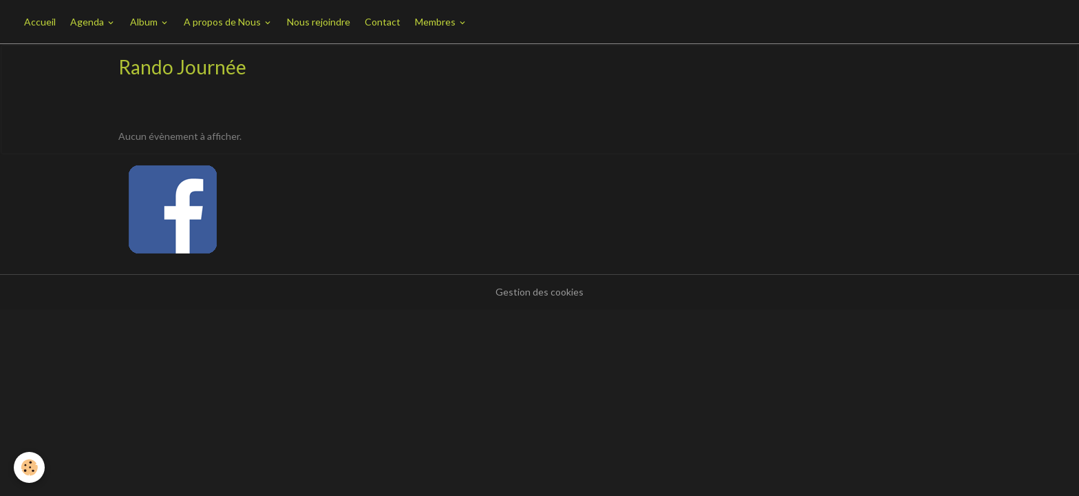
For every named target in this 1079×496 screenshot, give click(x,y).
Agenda (88, 22)
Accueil (40, 22)
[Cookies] (29, 467)
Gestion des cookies (539, 292)
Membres (436, 22)
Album (145, 22)
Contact (382, 22)
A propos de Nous (223, 22)
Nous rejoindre (318, 22)
